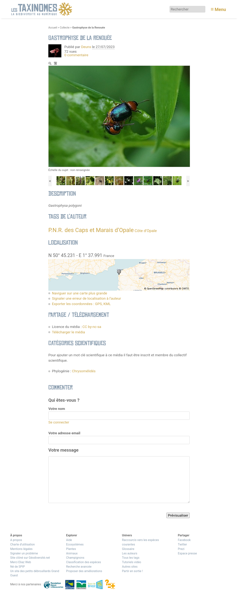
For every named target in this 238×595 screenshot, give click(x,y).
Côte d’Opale (146, 230)
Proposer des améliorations (84, 571)
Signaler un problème (24, 553)
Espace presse (187, 553)
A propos (16, 540)
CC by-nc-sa (91, 327)
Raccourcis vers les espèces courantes (140, 542)
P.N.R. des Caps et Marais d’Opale (91, 230)
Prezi (181, 549)
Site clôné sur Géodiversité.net (30, 557)
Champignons (75, 557)
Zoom (50, 64)
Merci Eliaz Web (20, 562)
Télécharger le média (56, 64)
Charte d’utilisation (22, 544)
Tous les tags (130, 557)
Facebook (184, 540)
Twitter (182, 544)
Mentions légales (21, 549)
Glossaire (128, 549)
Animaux (72, 553)
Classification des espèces (83, 562)
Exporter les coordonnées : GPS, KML (81, 304)
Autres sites (130, 566)
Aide (69, 540)
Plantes (71, 549)
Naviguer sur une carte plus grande (79, 293)
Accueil (52, 27)
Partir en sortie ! (132, 571)
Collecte (65, 27)
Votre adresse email (64, 433)
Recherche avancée (78, 566)
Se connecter (58, 422)
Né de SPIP (17, 566)
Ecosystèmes (74, 544)
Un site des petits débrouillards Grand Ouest (34, 573)
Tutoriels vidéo (131, 562)
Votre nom (56, 409)
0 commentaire (76, 55)
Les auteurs (129, 553)
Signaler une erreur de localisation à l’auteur (86, 298)
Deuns (86, 47)
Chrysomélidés (84, 371)
